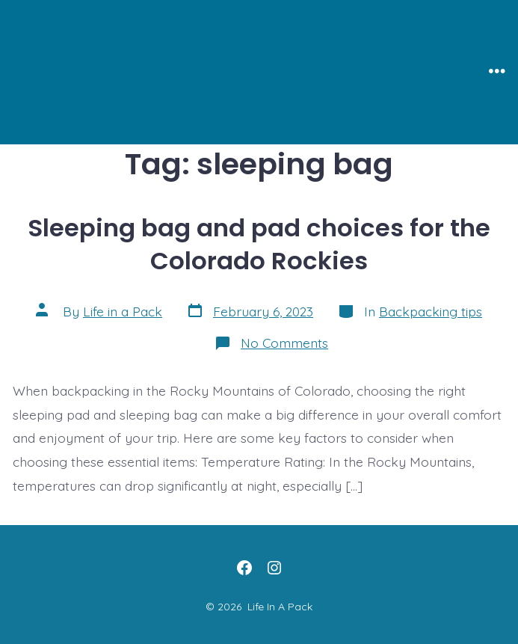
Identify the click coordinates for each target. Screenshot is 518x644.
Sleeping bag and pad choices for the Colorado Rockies (259, 244)
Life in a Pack (122, 311)
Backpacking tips (430, 311)
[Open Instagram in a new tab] (274, 568)
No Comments (284, 342)
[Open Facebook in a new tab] (244, 568)
